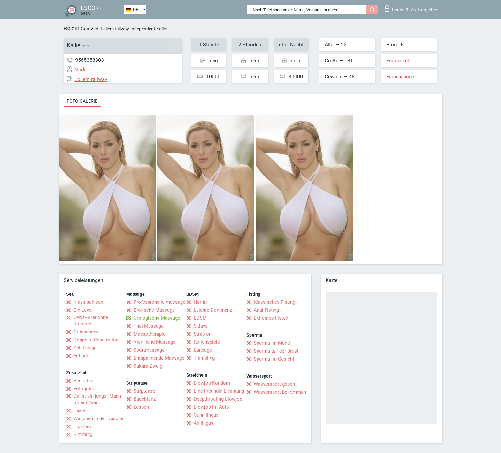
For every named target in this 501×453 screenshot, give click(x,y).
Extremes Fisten (271, 318)
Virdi (94, 28)
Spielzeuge (84, 348)
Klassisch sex (88, 302)
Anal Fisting (266, 310)
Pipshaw (82, 426)
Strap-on (203, 334)
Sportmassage (149, 350)
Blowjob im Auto (211, 407)
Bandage (203, 350)
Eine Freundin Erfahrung (219, 391)
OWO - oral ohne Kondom (90, 321)
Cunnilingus (206, 415)
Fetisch (81, 356)
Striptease (144, 391)
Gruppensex (85, 332)
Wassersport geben (274, 384)
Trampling (204, 358)
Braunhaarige (400, 77)
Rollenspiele (207, 342)
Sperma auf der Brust (276, 351)
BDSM (200, 318)
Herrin (200, 302)
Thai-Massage (149, 326)
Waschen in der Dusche (98, 418)
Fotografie (84, 389)
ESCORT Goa (76, 28)
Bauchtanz (145, 399)
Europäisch (398, 61)
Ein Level (83, 310)
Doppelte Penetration (96, 340)
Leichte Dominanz (213, 310)
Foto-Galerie (82, 101)
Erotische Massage (154, 310)
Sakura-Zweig (148, 366)
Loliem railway (115, 28)
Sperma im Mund (272, 343)
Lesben (141, 407)
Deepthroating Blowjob (218, 399)
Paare (79, 410)
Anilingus (203, 423)
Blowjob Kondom (212, 383)
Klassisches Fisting (274, 302)
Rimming (82, 434)
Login (411, 8)
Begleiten (83, 381)
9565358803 (89, 60)
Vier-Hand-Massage (154, 342)
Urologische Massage (157, 318)
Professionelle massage (159, 302)
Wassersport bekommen (280, 392)
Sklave (201, 326)
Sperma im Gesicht (274, 359)
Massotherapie (150, 334)
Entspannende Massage (159, 358)
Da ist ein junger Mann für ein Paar (97, 399)
